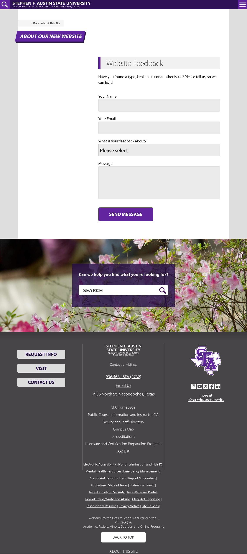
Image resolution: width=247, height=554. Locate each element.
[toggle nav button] (242, 4)
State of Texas (117, 485)
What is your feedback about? (122, 141)
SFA (34, 23)
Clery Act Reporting (146, 499)
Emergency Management (141, 471)
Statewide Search (142, 485)
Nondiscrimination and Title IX (140, 464)
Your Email (107, 118)
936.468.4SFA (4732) (123, 376)
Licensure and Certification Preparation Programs (123, 443)
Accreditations (123, 436)
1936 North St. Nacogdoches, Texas (123, 394)
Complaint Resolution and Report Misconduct (123, 478)
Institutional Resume (101, 506)
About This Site (50, 23)
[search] (123, 290)
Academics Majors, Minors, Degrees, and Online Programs (123, 526)
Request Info (41, 354)
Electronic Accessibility (99, 464)
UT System (98, 485)
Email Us (123, 385)
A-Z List (123, 451)
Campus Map (123, 429)
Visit (41, 368)
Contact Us (41, 382)
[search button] (162, 290)
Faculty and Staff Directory (123, 421)
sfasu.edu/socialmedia (206, 399)
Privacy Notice (129, 506)
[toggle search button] (5, 4)
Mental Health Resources (103, 471)
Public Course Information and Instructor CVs (123, 414)
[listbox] (159, 150)
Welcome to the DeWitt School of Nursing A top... (123, 518)
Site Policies (150, 506)
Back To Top (123, 537)
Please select (114, 150)
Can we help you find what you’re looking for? (123, 274)
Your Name (107, 96)
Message (105, 163)
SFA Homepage (123, 407)
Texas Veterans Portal (142, 492)
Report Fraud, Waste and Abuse (107, 499)
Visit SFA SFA (123, 522)
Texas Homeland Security (107, 492)
